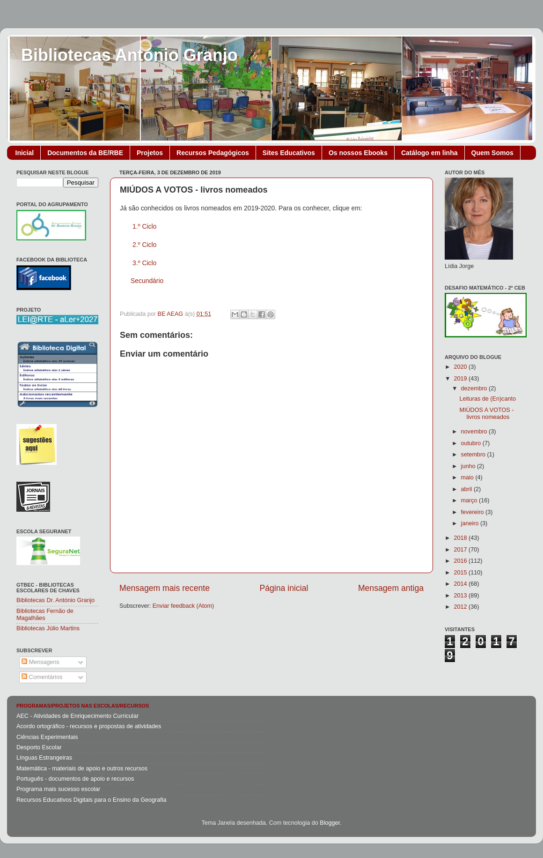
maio (468, 477)
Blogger (330, 823)
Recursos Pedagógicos (212, 153)
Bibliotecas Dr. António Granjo (55, 600)
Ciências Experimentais (47, 737)
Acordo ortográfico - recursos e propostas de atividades (88, 726)
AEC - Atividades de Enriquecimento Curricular (77, 716)
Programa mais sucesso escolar (58, 789)
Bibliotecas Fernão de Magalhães (44, 614)
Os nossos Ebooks (358, 153)
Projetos (150, 153)
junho (469, 466)
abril (467, 489)
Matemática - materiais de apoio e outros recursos (81, 768)
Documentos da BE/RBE (85, 153)
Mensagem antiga (391, 588)
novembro (475, 431)
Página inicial (284, 588)
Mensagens (40, 662)
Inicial (24, 153)
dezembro (475, 388)
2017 (461, 549)
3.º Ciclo (144, 263)
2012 (461, 607)
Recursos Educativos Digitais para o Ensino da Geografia (91, 800)
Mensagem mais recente (164, 588)
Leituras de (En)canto (487, 398)
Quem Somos (492, 153)
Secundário (147, 280)
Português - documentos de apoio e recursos (75, 779)
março (470, 500)
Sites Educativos (289, 153)
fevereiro (473, 512)
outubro (472, 443)
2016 (461, 561)
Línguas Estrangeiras (44, 757)
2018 (461, 538)
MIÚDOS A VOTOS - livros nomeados (486, 413)
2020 (461, 367)
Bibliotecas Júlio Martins (48, 628)
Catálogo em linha (429, 153)
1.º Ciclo (144, 226)
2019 (461, 378)
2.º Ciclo (144, 244)
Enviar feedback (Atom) (183, 606)
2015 (461, 572)
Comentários (42, 677)
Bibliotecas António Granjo (129, 55)
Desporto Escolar (39, 747)
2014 (461, 584)
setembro (474, 454)
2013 (461, 595)
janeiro (470, 523)
